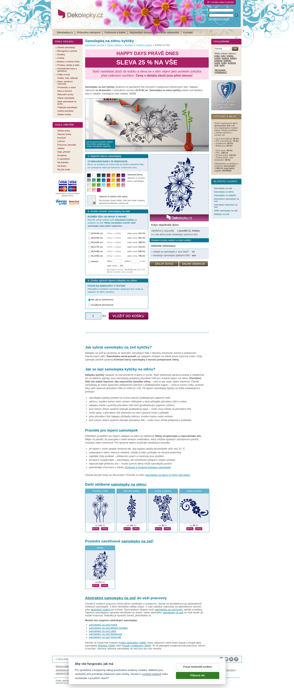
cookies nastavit (151, 677)
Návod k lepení (63, 666)
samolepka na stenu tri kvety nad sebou (167, 474)
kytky (223, 56)
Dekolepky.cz (65, 32)
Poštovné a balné (115, 32)
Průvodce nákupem (88, 32)
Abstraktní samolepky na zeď (110, 598)
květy (222, 65)
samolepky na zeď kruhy (168, 609)
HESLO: (204, 15)
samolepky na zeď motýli (103, 624)
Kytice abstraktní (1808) (132, 642)
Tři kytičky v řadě (100, 491)
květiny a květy (144, 45)
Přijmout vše (197, 678)
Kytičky (100, 548)
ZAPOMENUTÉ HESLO (219, 19)
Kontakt (188, 32)
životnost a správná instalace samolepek (148, 467)
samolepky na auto (65, 670)
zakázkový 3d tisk (64, 673)
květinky (227, 60)
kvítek (217, 63)
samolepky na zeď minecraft (105, 637)
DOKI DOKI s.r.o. (100, 659)
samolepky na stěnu (128, 484)
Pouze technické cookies (197, 670)
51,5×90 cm (97, 256)
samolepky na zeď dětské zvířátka (108, 627)
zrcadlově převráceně (102, 305)
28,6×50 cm (97, 238)
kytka (216, 56)
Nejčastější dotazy (141, 32)
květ (216, 65)
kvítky (224, 63)
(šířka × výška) (114, 233)
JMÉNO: (205, 10)
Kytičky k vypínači (163, 491)
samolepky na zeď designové (105, 634)
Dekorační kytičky (131, 491)
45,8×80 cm (97, 251)
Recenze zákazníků (167, 32)
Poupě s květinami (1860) (136, 645)
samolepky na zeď (137, 541)
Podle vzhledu (114, 45)
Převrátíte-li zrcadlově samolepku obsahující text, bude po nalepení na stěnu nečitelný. (115, 289)
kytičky (217, 58)
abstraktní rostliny (101, 609)
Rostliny (129, 45)
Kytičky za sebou (194, 491)
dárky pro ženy (228, 670)
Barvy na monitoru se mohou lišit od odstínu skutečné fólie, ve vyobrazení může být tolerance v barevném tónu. (116, 164)
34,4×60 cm (97, 242)
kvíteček (232, 63)
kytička (230, 56)
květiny (233, 58)
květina (225, 58)
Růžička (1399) (106, 645)
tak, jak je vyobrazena (102, 299)
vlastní (94, 261)
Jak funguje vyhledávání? (220, 71)
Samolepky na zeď (94, 45)
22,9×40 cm (97, 233)
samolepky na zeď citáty (103, 631)
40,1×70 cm (97, 247)
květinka (218, 60)
